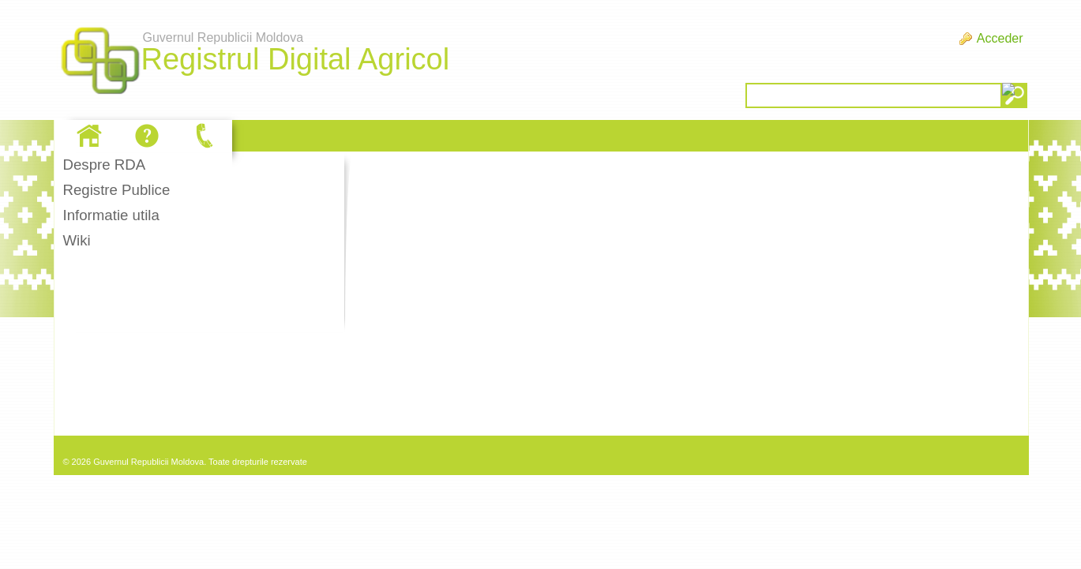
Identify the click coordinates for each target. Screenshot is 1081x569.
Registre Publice (116, 190)
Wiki (76, 240)
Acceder (1000, 38)
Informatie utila (110, 215)
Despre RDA (103, 164)
